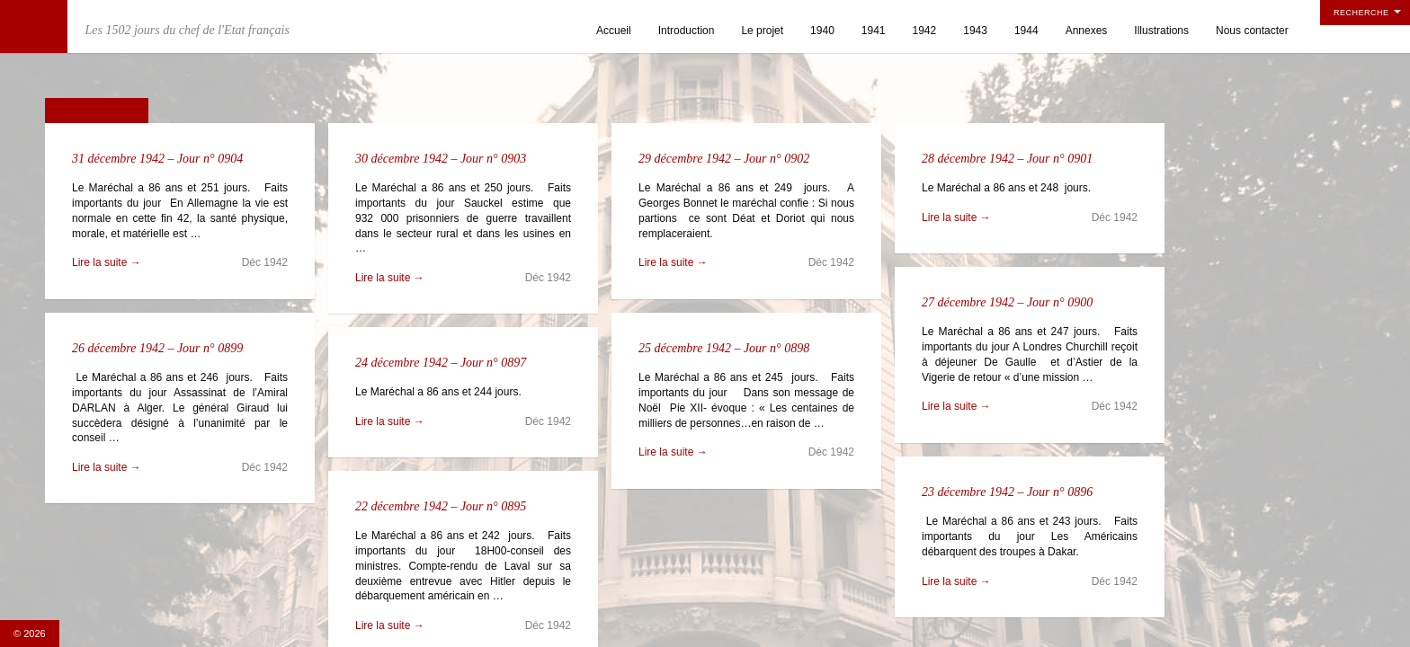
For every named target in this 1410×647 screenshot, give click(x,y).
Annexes (1087, 30)
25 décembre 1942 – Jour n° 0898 (723, 348)
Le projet (762, 30)
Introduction (686, 30)
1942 (925, 30)
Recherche (1361, 12)
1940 (822, 30)
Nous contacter (1252, 30)
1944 (1026, 30)
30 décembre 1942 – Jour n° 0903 (440, 158)
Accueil (613, 30)
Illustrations (1161, 30)
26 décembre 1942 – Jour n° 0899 (157, 348)
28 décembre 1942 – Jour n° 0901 (1007, 158)
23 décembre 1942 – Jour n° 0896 (1007, 492)
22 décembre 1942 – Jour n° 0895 (440, 506)
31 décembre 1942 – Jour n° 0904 (157, 158)
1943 (975, 30)
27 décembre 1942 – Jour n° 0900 (1007, 302)
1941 (873, 30)
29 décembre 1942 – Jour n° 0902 (723, 158)
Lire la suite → (106, 262)
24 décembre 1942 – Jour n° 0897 (440, 362)
